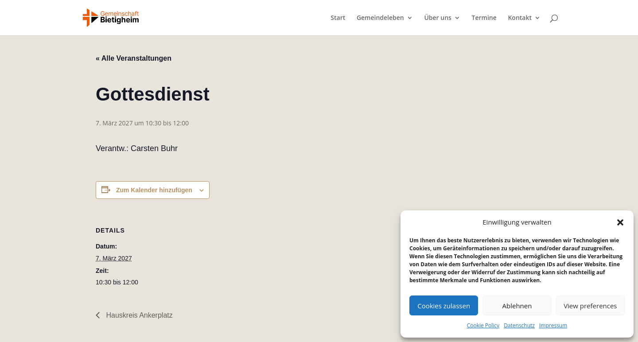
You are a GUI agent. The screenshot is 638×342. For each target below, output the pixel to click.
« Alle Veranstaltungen (133, 58)
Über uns (437, 18)
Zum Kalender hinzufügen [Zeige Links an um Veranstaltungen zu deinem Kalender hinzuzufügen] (154, 190)
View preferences (590, 305)
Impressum (553, 325)
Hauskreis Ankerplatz (138, 315)
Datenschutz (519, 325)
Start (338, 18)
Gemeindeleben (380, 18)
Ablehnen (517, 305)
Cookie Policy (483, 325)
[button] (620, 222)
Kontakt (520, 18)
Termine (484, 18)
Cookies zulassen (443, 305)
